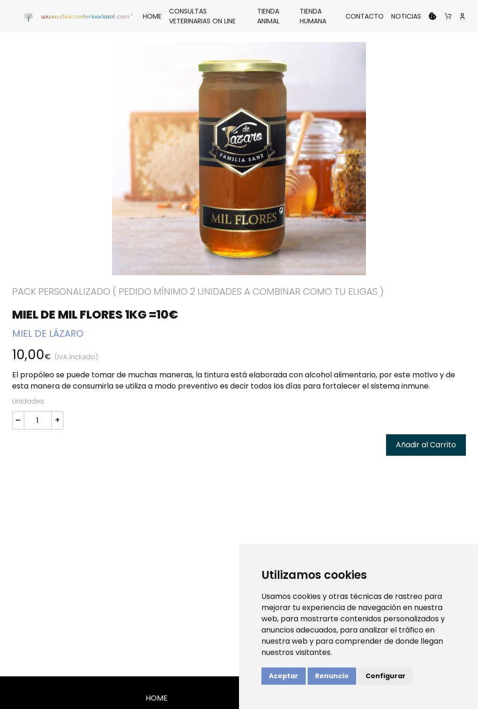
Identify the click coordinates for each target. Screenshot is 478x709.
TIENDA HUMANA (313, 16)
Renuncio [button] (332, 676)
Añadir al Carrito (426, 444)
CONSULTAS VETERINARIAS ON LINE (202, 16)
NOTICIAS (406, 16)
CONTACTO (364, 16)
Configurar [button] (386, 676)
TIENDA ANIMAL (268, 16)
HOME (152, 16)
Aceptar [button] (283, 676)
